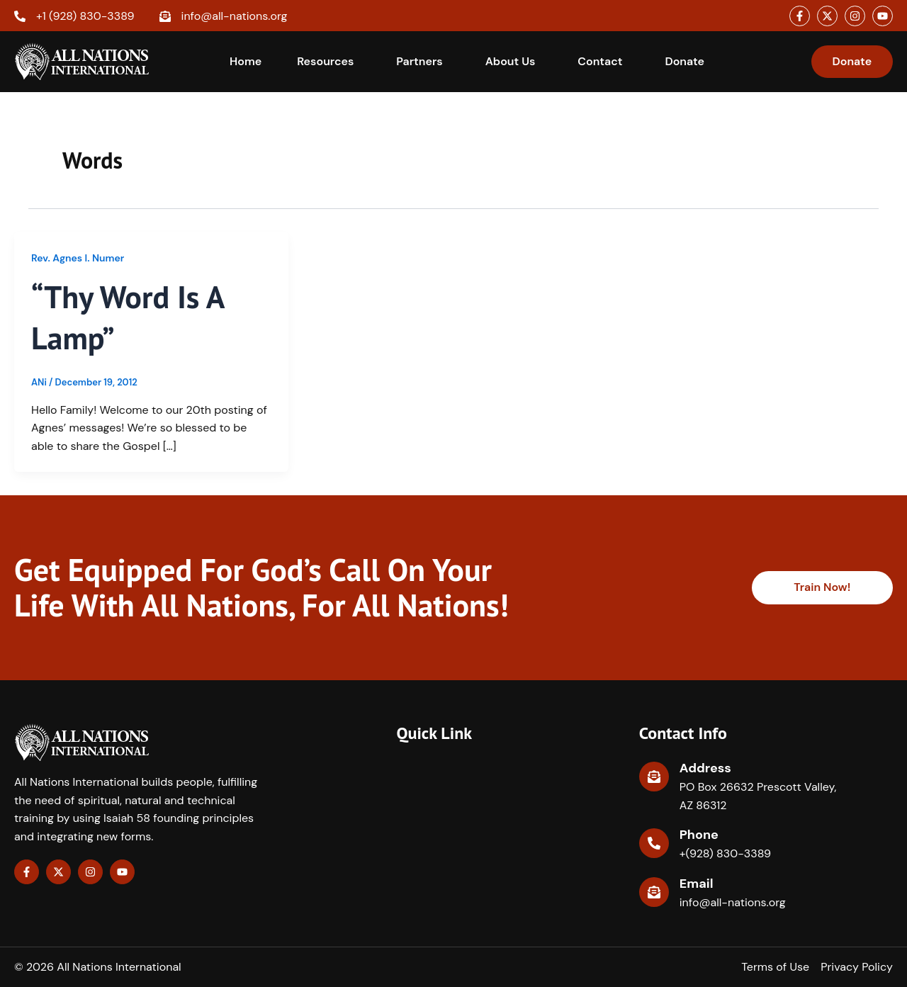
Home (245, 61)
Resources (325, 61)
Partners (419, 61)
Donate (684, 61)
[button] (329, 61)
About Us (510, 61)
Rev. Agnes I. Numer (77, 258)
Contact (600, 61)
